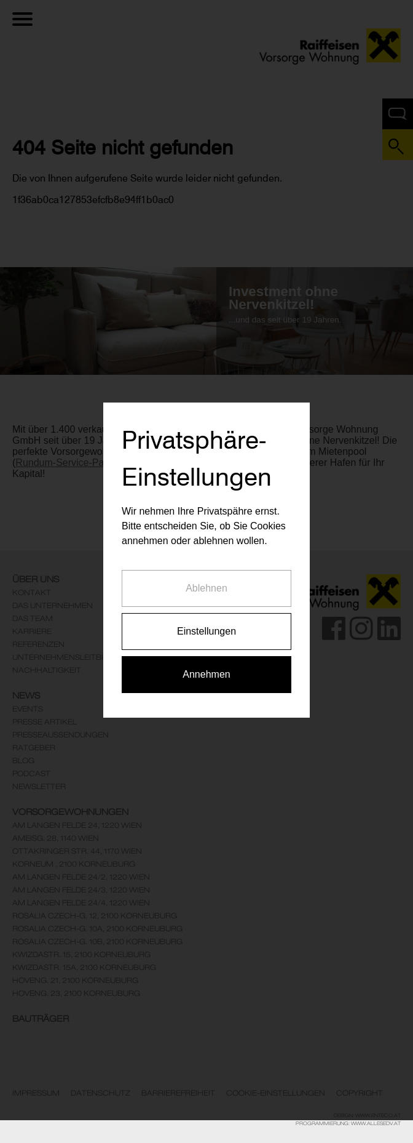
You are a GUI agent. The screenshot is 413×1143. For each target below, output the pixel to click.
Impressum (36, 1093)
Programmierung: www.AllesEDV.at (348, 1123)
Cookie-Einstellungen (275, 1093)
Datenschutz (100, 1093)
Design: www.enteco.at (367, 1115)
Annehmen (206, 659)
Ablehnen (206, 573)
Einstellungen (206, 616)
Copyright (359, 1093)
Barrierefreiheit (178, 1093)
